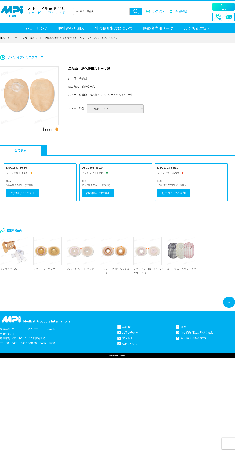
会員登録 (181, 11)
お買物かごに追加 (22, 193)
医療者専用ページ (158, 28)
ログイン (158, 11)
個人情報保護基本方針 (194, 338)
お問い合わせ (130, 332)
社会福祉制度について (114, 28)
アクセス (127, 338)
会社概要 (127, 326)
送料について (130, 343)
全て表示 (19, 150)
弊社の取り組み (71, 28)
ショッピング (36, 28)
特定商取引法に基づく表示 (197, 332)
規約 (183, 326)
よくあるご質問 (197, 28)
